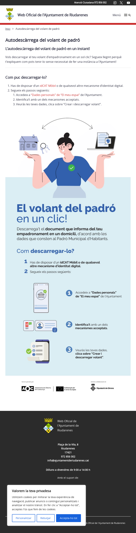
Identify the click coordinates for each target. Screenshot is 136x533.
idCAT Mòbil (47, 86)
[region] (46, 505)
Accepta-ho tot (68, 518)
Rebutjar (45, 518)
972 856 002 (68, 456)
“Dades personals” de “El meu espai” (55, 95)
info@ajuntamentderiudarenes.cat (68, 460)
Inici (7, 28)
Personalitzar (23, 518)
